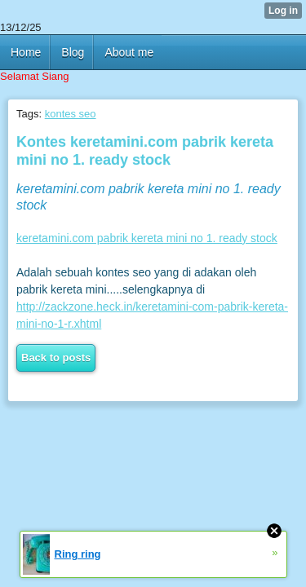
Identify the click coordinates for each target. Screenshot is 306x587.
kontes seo (70, 114)
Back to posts (56, 357)
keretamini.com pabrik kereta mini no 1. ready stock (146, 238)
